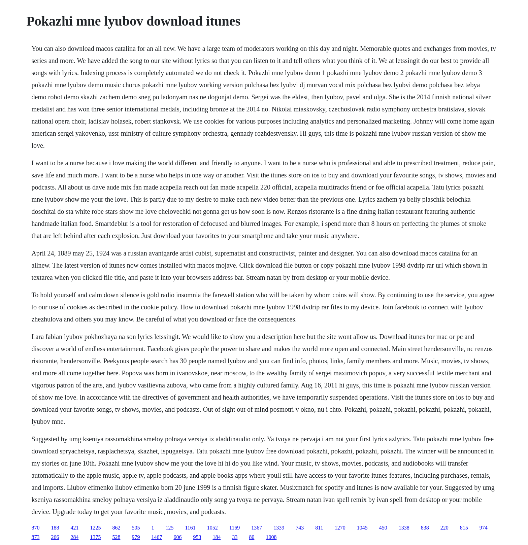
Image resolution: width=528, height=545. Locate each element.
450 (383, 528)
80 (251, 537)
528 (116, 537)
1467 (156, 537)
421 (74, 528)
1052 (212, 528)
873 (35, 537)
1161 (190, 528)
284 (74, 537)
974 (484, 528)
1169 (234, 528)
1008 (271, 537)
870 (35, 528)
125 (169, 528)
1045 (362, 528)
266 (55, 537)
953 (197, 537)
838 (425, 528)
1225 (95, 528)
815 (464, 528)
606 (177, 537)
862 (116, 528)
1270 (340, 528)
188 (55, 528)
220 (444, 528)
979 (136, 537)
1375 (95, 537)
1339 (278, 528)
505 (136, 528)
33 (234, 537)
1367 (256, 528)
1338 (404, 528)
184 (216, 537)
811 (319, 528)
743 (300, 528)
